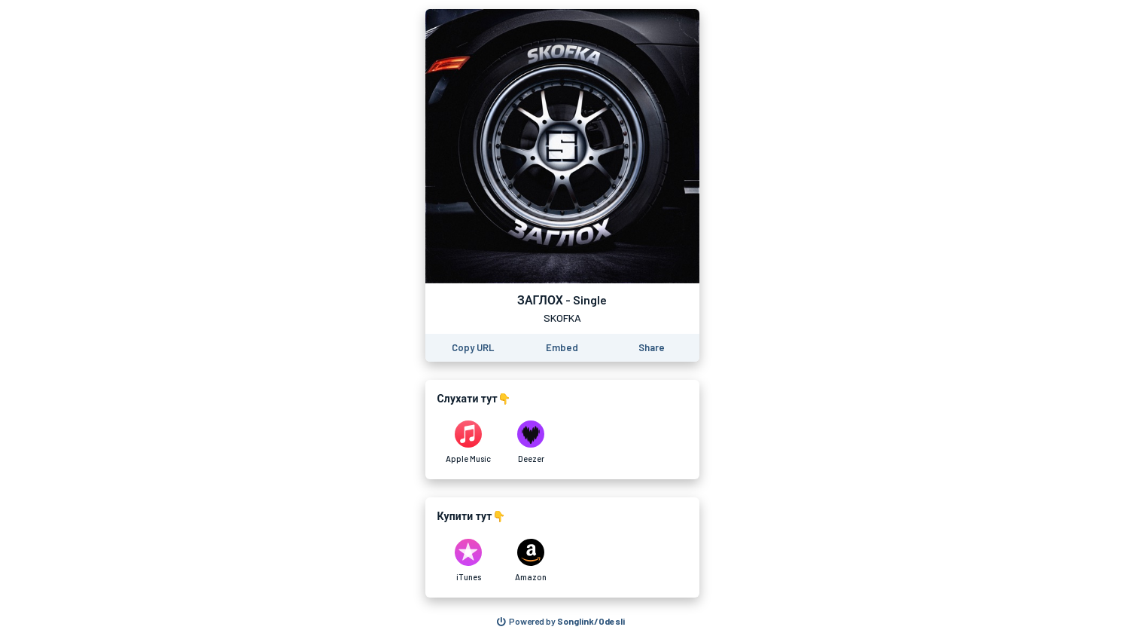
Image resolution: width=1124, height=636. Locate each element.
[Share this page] (651, 348)
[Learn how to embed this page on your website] (562, 348)
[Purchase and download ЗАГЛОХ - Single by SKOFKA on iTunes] (468, 560)
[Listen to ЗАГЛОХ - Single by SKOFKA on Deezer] (531, 442)
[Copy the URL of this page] (473, 348)
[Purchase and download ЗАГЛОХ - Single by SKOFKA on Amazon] (531, 560)
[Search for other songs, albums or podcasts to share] (561, 622)
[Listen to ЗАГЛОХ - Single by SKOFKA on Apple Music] (468, 442)
